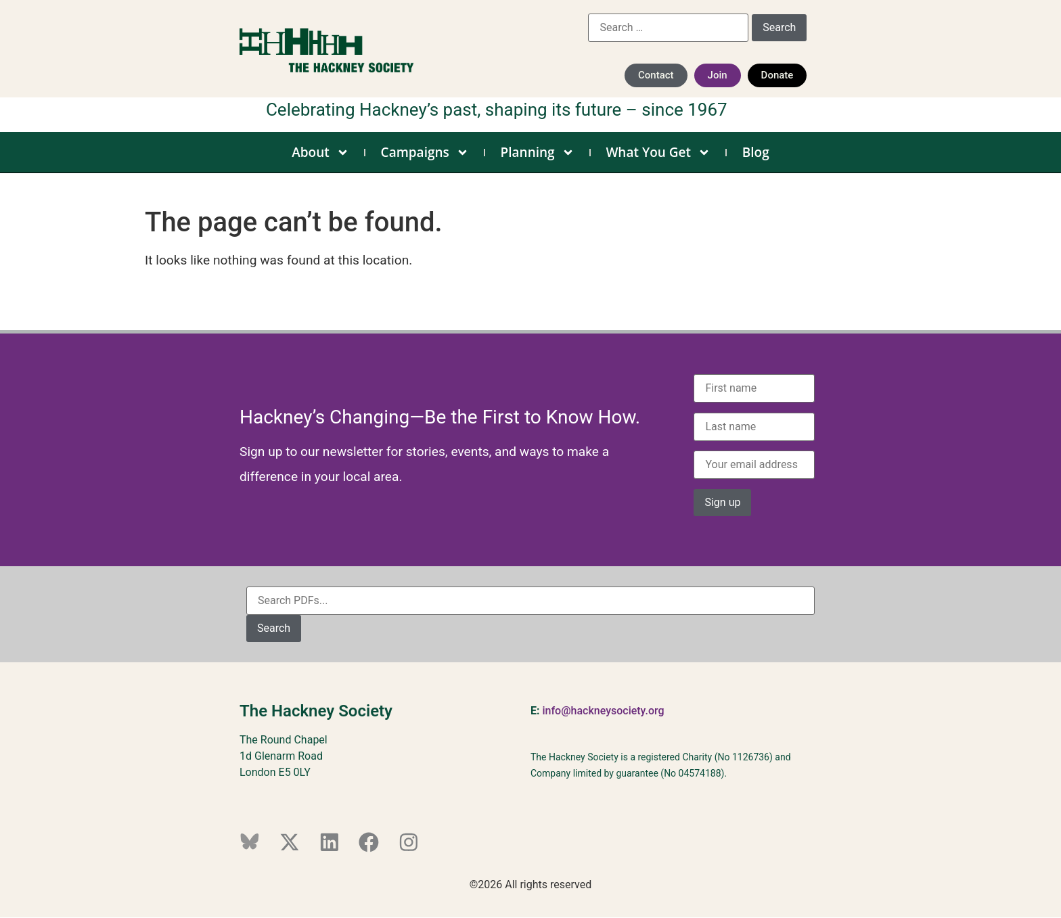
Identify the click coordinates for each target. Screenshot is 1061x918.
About (320, 152)
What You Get (658, 152)
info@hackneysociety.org (603, 710)
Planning (537, 152)
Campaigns (425, 152)
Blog (755, 152)
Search (273, 628)
